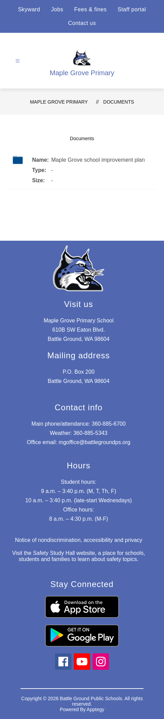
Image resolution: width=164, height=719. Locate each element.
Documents (118, 102)
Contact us (82, 23)
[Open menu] (18, 61)
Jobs (57, 9)
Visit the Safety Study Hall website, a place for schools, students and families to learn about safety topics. (78, 556)
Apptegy (95, 709)
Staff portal (132, 9)
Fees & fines (90, 9)
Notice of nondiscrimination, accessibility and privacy (78, 540)
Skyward (29, 9)
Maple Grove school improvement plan (98, 160)
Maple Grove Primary (59, 102)
